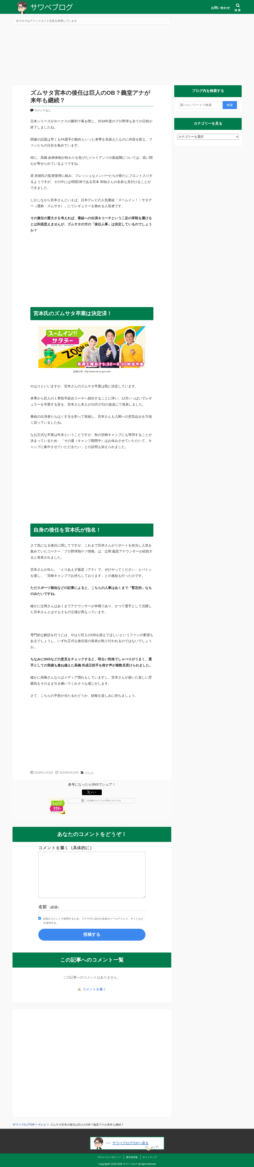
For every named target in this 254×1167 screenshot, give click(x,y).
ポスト (92, 792)
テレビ (89, 772)
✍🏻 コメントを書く (91, 989)
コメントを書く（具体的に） (66, 847)
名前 (49, 907)
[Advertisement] (127, 56)
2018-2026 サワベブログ (124, 1164)
